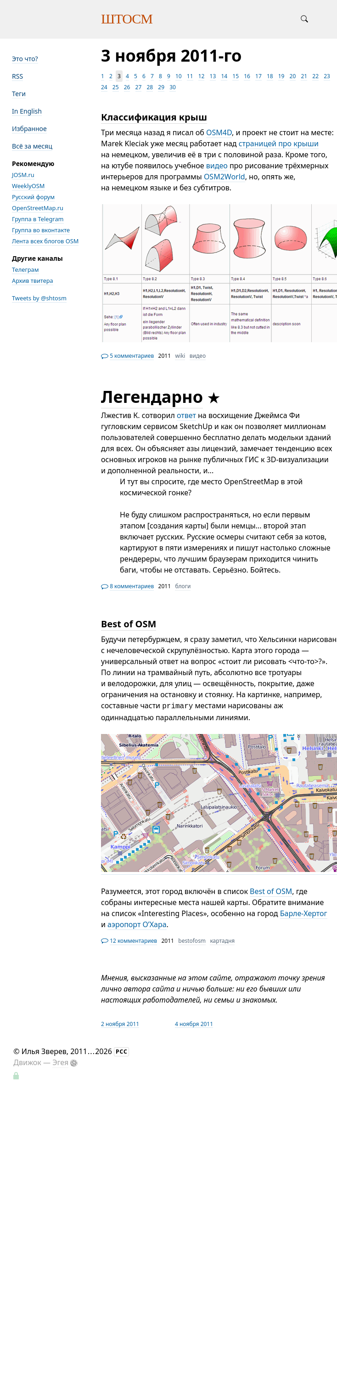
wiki (180, 356)
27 (138, 87)
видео (217, 166)
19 (281, 76)
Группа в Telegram (38, 219)
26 (127, 87)
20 (293, 76)
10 (178, 76)
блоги (183, 586)
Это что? (25, 58)
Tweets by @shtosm (39, 298)
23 (327, 76)
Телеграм (25, 269)
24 (104, 87)
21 (304, 76)
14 (224, 76)
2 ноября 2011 (120, 1023)
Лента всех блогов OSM (45, 241)
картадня (222, 941)
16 (247, 76)
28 (149, 87)
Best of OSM (128, 624)
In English (27, 111)
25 (115, 87)
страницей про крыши (279, 143)
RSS (17, 76)
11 (190, 76)
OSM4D (219, 132)
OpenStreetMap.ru (37, 208)
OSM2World (224, 177)
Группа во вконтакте (41, 230)
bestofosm (192, 941)
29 (161, 87)
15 (235, 76)
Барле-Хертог (303, 913)
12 (201, 76)
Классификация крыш (154, 117)
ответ (186, 415)
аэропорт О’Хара (136, 924)
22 (315, 76)
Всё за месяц (32, 146)
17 (258, 76)
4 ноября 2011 (194, 1023)
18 (270, 76)
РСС (122, 1051)
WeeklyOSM (28, 186)
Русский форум (33, 197)
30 (172, 87)
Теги (19, 93)
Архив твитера (32, 280)
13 (213, 76)
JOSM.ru (23, 175)
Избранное (29, 128)
